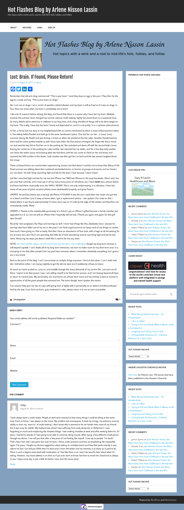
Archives (26, 27)
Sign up (51, 27)
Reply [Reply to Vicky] (12, 464)
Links (39, 27)
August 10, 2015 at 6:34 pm (31, 408)
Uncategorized (19, 299)
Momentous (170, 499)
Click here (132, 374)
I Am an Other (138, 321)
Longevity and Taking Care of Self (147, 331)
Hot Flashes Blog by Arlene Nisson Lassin (52, 9)
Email (12, 358)
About (13, 27)
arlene (38, 82)
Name (13, 345)
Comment (15, 324)
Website (14, 370)
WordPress (155, 499)
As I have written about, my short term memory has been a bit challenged (50, 243)
